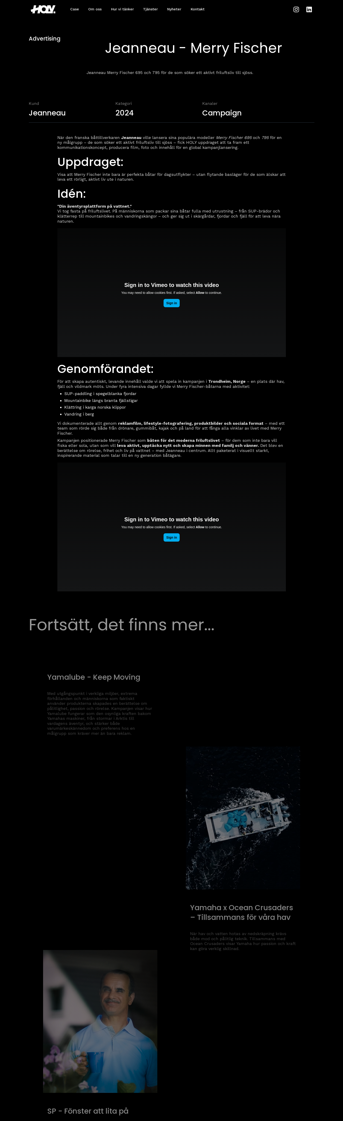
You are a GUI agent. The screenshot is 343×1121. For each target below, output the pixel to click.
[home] (45, 9)
